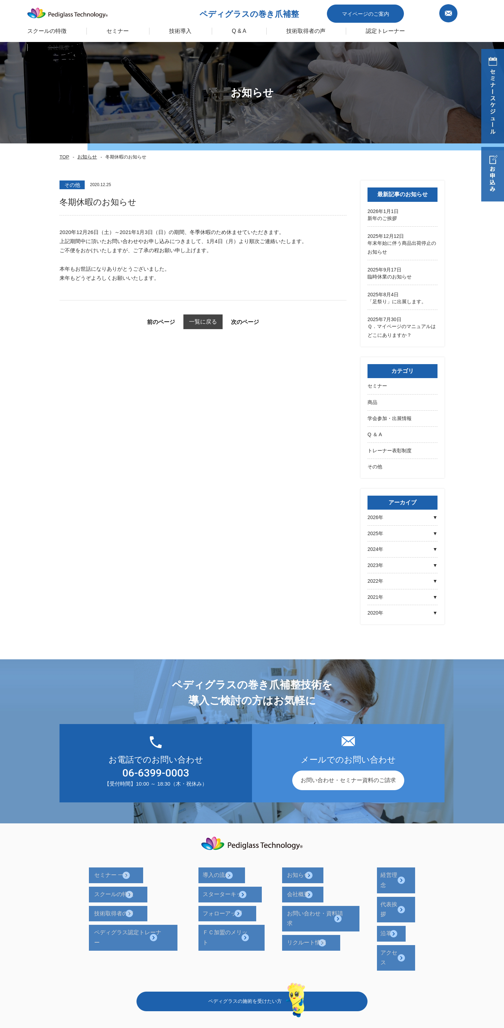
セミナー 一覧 (128, 870)
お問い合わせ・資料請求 (322, 896)
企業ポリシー (252, 977)
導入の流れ (228, 870)
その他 (375, 464)
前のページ (147, 322)
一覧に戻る (203, 322)
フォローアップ (233, 896)
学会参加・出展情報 (390, 416)
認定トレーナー (383, 29)
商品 (372, 400)
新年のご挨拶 (382, 218)
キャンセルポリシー (420, 977)
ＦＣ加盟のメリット (239, 910)
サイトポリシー (365, 977)
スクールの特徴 (53, 29)
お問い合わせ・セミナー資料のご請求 (348, 778)
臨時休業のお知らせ (390, 276)
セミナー (377, 385)
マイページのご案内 (375, 12)
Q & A (241, 29)
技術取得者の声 (306, 29)
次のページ (259, 322)
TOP (63, 157)
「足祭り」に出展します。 (397, 301)
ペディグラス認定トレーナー (147, 910)
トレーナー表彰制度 (390, 448)
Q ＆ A (375, 432)
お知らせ (84, 157)
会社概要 (302, 883)
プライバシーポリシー (307, 977)
